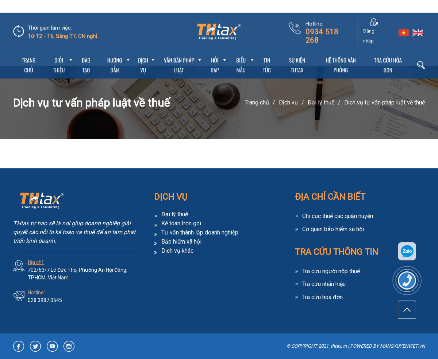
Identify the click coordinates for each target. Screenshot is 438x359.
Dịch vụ (143, 52)
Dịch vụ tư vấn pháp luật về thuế (384, 102)
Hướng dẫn (114, 52)
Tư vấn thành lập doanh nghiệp (199, 233)
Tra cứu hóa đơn (388, 52)
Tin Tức (267, 52)
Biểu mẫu (241, 52)
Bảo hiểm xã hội (181, 242)
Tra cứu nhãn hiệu (324, 283)
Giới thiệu (59, 52)
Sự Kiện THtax (297, 52)
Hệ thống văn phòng (341, 52)
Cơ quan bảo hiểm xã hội (333, 228)
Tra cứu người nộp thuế (331, 270)
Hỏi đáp (215, 52)
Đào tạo (86, 52)
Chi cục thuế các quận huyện (337, 216)
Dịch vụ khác (177, 251)
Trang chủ (28, 52)
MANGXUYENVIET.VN (402, 346)
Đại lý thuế (321, 102)
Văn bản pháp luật (179, 52)
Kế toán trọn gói (181, 223)
